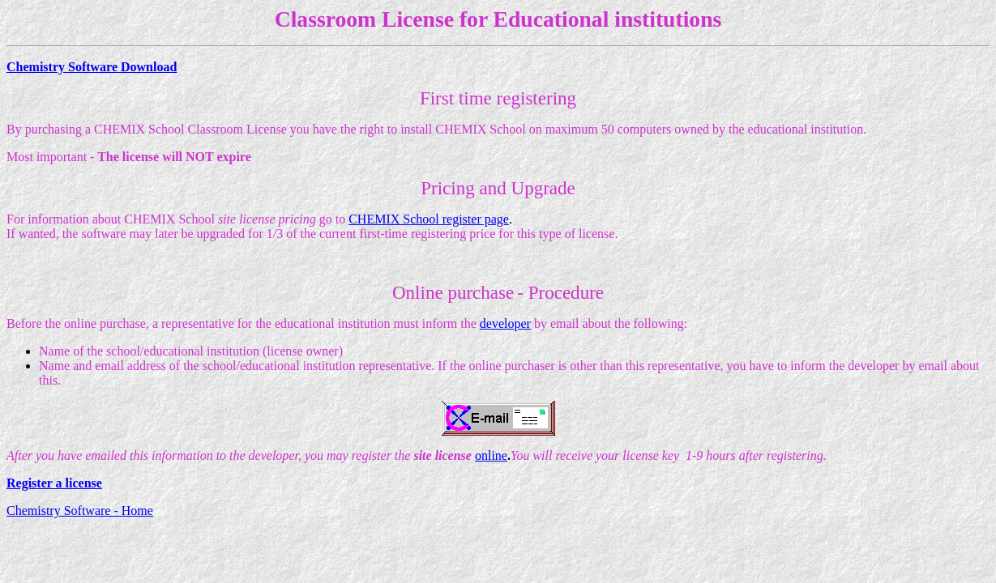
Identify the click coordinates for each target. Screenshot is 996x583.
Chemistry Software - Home (79, 510)
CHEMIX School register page (428, 219)
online (491, 455)
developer (505, 323)
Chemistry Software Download (91, 67)
